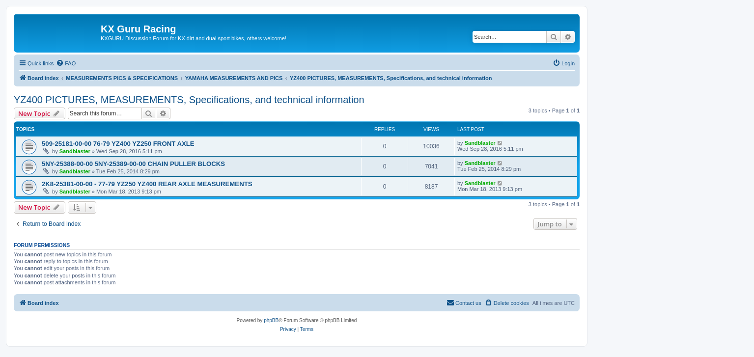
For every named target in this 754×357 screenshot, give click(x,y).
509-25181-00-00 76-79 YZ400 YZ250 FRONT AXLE (118, 143)
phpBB (271, 320)
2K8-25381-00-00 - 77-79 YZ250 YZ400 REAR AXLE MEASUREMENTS (147, 184)
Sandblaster (74, 151)
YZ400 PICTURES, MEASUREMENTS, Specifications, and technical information (189, 99)
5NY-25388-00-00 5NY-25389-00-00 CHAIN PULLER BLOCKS (133, 163)
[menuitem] (66, 63)
